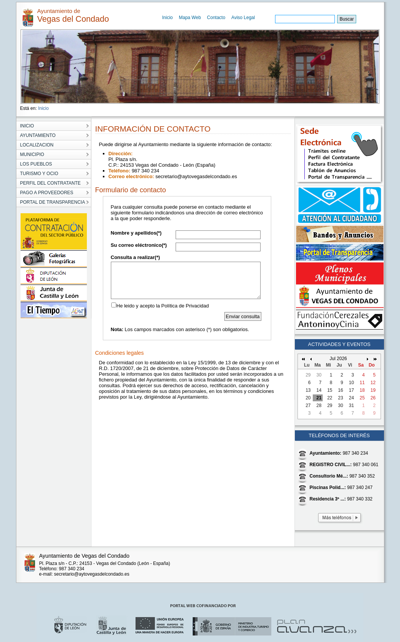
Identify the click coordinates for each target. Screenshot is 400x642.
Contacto (216, 17)
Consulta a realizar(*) (135, 257)
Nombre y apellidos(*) (136, 233)
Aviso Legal (243, 17)
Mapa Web (190, 17)
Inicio (167, 17)
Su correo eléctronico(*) (139, 245)
